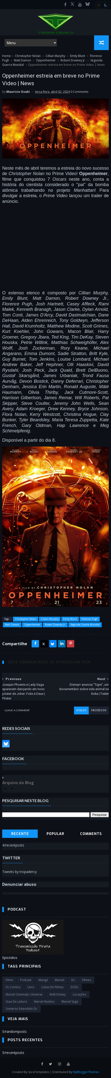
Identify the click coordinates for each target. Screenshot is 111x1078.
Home (6, 56)
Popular (55, 834)
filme (9, 980)
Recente (20, 834)
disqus (81, 710)
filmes (86, 980)
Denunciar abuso (19, 884)
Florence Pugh (90, 619)
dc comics (13, 987)
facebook (98, 710)
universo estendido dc (21, 1009)
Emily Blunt (77, 56)
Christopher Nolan (28, 56)
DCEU (74, 987)
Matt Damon (22, 60)
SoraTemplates (38, 1072)
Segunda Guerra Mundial (85, 624)
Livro (30, 987)
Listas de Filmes (52, 987)
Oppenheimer (46, 60)
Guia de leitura (16, 1001)
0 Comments (79, 92)
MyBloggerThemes (86, 1072)
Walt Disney (57, 994)
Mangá (43, 980)
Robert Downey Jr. (73, 60)
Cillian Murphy (55, 56)
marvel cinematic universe (24, 994)
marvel (59, 980)
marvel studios (44, 1001)
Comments (91, 834)
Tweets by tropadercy (19, 871)
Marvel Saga (70, 1001)
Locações (79, 994)
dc (73, 980)
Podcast (25, 980)
